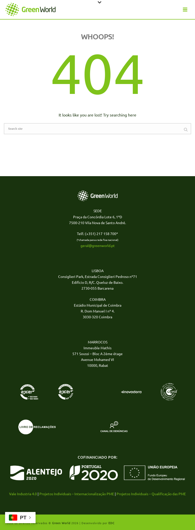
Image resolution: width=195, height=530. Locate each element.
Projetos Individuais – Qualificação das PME (151, 493)
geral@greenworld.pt (97, 245)
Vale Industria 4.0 (23, 493)
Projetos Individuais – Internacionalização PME (76, 493)
